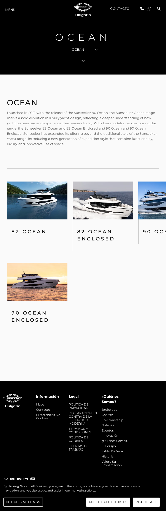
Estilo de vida (112, 451)
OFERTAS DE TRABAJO (79, 447)
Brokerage (109, 410)
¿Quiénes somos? (115, 441)
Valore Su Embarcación (112, 463)
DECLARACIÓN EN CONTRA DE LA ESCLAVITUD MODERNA (83, 418)
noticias (108, 425)
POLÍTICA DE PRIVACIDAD (78, 406)
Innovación (110, 436)
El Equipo (109, 446)
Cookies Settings (23, 503)
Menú (10, 10)
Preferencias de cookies (48, 416)
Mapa (40, 404)
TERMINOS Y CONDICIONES (80, 430)
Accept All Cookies (108, 503)
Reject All (146, 503)
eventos (108, 430)
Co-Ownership (112, 420)
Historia (107, 456)
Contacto (119, 8)
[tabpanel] (83, 228)
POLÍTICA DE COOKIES (78, 439)
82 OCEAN (29, 232)
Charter (107, 415)
